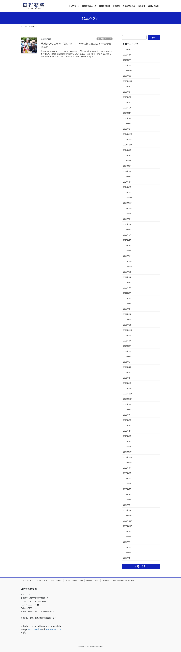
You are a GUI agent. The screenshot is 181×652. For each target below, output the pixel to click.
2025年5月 (127, 107)
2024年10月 (128, 144)
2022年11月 (128, 266)
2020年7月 (127, 415)
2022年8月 (127, 282)
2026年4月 (127, 49)
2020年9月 (127, 404)
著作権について (92, 580)
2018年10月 (128, 526)
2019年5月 (127, 489)
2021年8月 (127, 346)
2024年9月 (127, 150)
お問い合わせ (56, 580)
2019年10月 (128, 462)
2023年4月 (127, 240)
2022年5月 (127, 298)
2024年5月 (127, 171)
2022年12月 (128, 261)
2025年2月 (127, 123)
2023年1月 (127, 256)
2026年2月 (127, 60)
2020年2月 (127, 441)
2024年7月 (127, 160)
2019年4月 (127, 494)
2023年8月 (127, 219)
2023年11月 (128, 203)
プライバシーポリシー (74, 580)
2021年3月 (127, 372)
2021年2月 (127, 378)
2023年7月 (127, 224)
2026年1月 (127, 65)
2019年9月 (127, 468)
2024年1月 (127, 192)
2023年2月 (127, 250)
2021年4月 (127, 367)
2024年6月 (127, 166)
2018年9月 (127, 531)
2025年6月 (127, 102)
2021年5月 (127, 362)
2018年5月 (127, 552)
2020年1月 (127, 446)
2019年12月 (128, 452)
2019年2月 (127, 505)
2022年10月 (128, 272)
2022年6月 (127, 293)
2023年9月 (127, 213)
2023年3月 (127, 245)
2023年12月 (128, 197)
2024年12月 (128, 134)
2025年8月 (127, 92)
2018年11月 (128, 521)
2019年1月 (127, 510)
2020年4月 (127, 431)
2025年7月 (127, 97)
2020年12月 (128, 388)
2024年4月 (127, 176)
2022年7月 (127, 287)
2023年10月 (128, 208)
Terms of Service (53, 629)
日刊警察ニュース (104, 38)
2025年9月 (127, 86)
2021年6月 (127, 356)
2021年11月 (128, 330)
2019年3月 (127, 499)
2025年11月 (128, 76)
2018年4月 (127, 558)
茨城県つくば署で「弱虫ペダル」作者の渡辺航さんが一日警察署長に (76, 45)
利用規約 (105, 580)
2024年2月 (127, 187)
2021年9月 (127, 340)
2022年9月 (127, 277)
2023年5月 (127, 235)
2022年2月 (127, 314)
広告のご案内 (42, 580)
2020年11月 (128, 393)
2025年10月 (128, 81)
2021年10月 (128, 335)
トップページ (28, 580)
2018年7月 (127, 542)
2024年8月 (127, 155)
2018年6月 (127, 547)
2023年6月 (127, 229)
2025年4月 (127, 113)
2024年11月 (128, 139)
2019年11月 (128, 457)
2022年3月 (127, 309)
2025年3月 (127, 118)
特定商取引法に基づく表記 (123, 580)
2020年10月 (128, 399)
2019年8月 (127, 473)
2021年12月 (128, 325)
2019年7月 (127, 478)
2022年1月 (127, 319)
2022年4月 (127, 303)
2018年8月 (127, 536)
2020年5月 (127, 425)
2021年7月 (127, 351)
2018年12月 (128, 515)
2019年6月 (127, 483)
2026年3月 (127, 54)
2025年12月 (128, 70)
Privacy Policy (34, 629)
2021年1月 (127, 383)
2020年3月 (127, 436)
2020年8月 (127, 409)
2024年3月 (127, 182)
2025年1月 (127, 129)
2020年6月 (127, 420)
